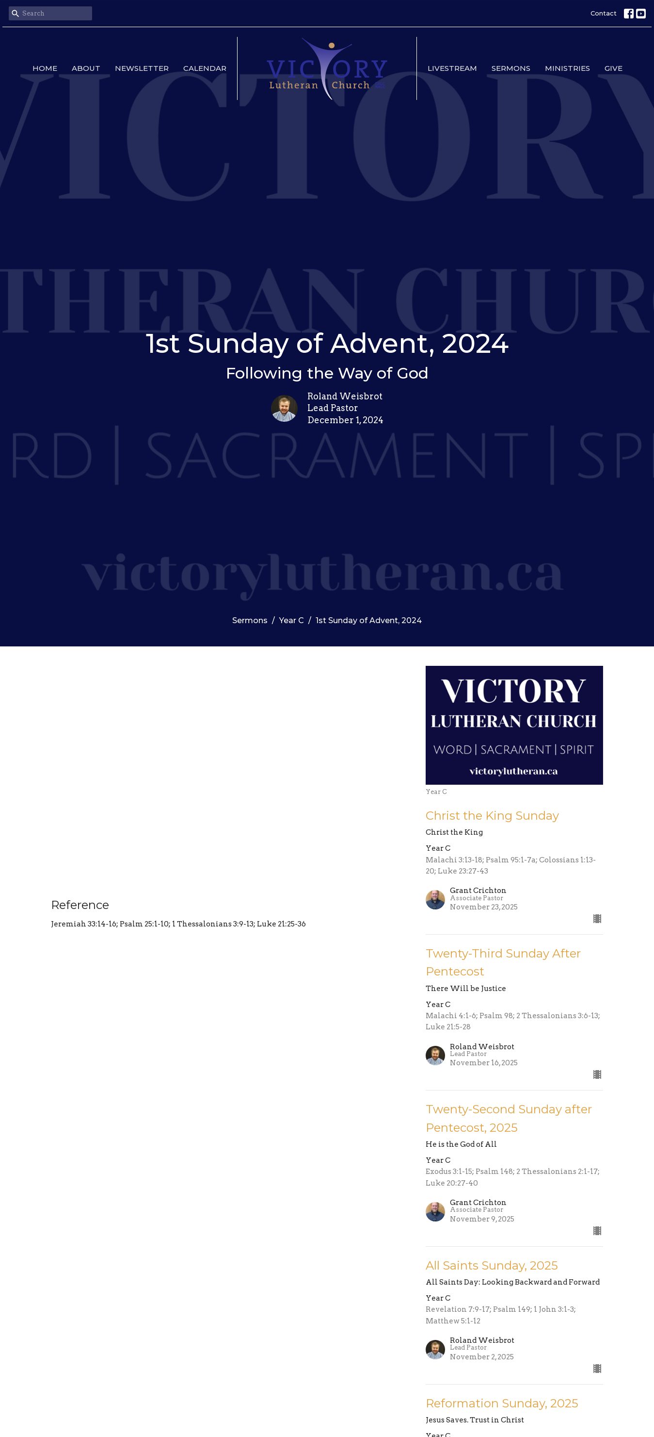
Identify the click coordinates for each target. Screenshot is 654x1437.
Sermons (511, 68)
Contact (603, 13)
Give (613, 68)
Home (44, 68)
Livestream (452, 68)
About (86, 68)
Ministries (567, 68)
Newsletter (142, 68)
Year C (291, 620)
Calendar (204, 68)
